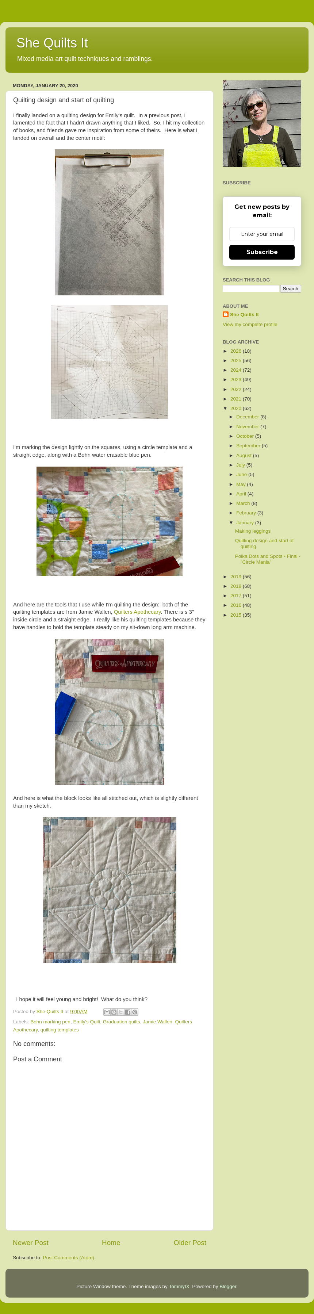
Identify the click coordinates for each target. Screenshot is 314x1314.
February (246, 513)
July (241, 465)
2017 (236, 595)
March (243, 503)
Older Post (190, 1242)
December (248, 417)
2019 (236, 576)
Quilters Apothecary (137, 612)
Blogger (227, 1286)
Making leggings (253, 531)
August (244, 455)
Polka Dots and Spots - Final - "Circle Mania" (267, 559)
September (249, 445)
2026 (236, 351)
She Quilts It (52, 42)
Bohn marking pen (50, 1021)
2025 (236, 360)
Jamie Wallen (157, 1021)
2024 (236, 370)
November (248, 426)
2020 (236, 408)
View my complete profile (250, 324)
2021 (236, 399)
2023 (236, 379)
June (242, 474)
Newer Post (31, 1242)
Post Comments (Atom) (68, 1257)
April (242, 494)
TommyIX (179, 1286)
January (245, 522)
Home (111, 1242)
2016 (236, 605)
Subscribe (262, 252)
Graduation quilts (121, 1021)
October (245, 436)
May (241, 484)
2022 (236, 389)
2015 (236, 615)
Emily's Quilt (86, 1021)
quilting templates (60, 1030)
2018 (236, 586)
